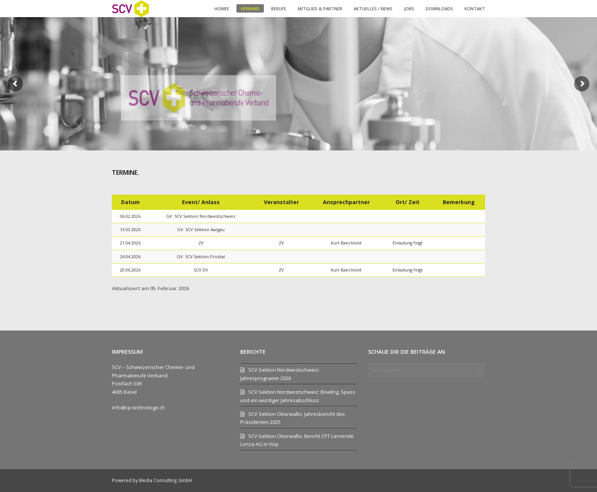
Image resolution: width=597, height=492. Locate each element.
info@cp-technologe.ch (138, 407)
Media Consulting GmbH (165, 480)
